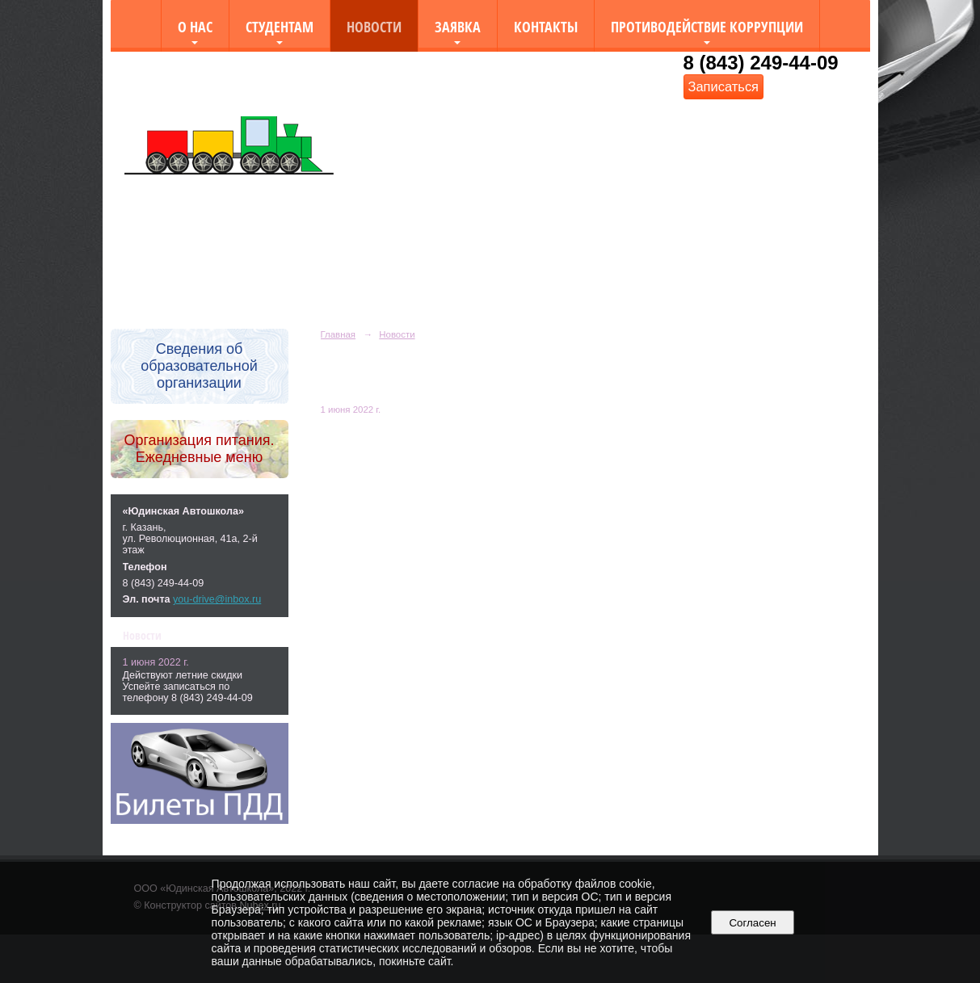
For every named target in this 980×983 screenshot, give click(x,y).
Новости (374, 26)
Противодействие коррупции (707, 26)
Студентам (279, 26)
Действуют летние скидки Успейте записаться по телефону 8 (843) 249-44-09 (188, 687)
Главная (338, 334)
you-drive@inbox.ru (217, 599)
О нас (195, 26)
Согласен (752, 923)
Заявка (458, 26)
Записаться (723, 86)
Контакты (546, 26)
